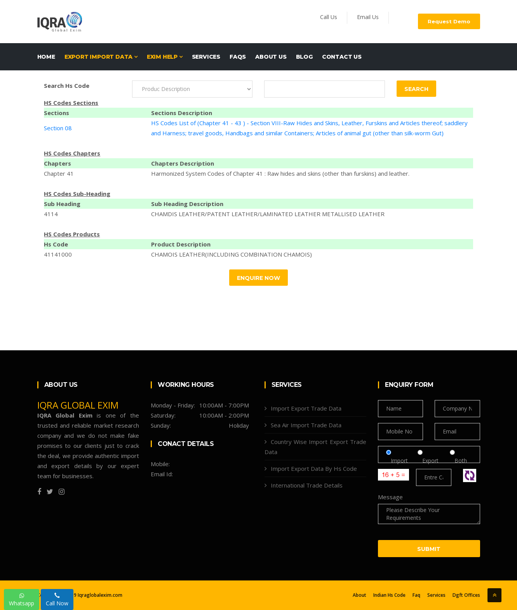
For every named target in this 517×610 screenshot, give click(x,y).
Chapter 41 (59, 173)
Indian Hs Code (389, 595)
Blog (304, 56)
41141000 (58, 254)
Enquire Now (258, 277)
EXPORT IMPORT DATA (101, 56)
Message (390, 497)
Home (46, 56)
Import (399, 460)
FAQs (238, 56)
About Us (270, 56)
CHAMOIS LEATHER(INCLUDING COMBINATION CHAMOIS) (231, 254)
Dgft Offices (466, 595)
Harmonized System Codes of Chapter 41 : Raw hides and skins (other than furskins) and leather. (280, 173)
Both (458, 460)
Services (206, 56)
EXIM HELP (165, 56)
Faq (416, 595)
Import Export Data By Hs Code (314, 468)
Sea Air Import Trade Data (306, 425)
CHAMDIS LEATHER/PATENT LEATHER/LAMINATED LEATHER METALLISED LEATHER (268, 214)
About (359, 595)
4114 (51, 214)
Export (431, 460)
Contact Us (342, 56)
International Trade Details (307, 485)
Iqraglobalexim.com (100, 595)
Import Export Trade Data (306, 408)
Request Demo (449, 21)
